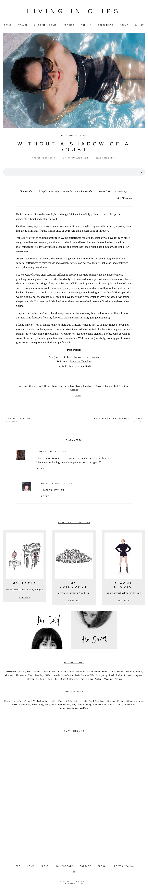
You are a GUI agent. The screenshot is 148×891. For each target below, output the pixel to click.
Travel (83, 679)
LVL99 (80, 884)
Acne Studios (63, 705)
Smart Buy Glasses (69, 324)
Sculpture (137, 675)
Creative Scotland (57, 672)
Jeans (79, 705)
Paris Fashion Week (20, 701)
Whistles (74, 390)
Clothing (87, 705)
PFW (33, 701)
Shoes (56, 679)
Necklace (83, 708)
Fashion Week (93, 672)
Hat (73, 705)
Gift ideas (9, 675)
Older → (118, 420)
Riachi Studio (115, 675)
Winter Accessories (69, 708)
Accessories (69, 136)
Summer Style (99, 705)
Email (78, 396)
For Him (130, 672)
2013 (68, 701)
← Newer (19, 420)
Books (30, 672)
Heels (14, 705)
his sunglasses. (35, 279)
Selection (30, 679)
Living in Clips (74, 11)
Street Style (66, 679)
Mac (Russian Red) (80, 366)
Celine (32, 386)
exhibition (81, 672)
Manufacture (67, 675)
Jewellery (39, 675)
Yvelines (118, 679)
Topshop (99, 386)
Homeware (21, 675)
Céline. (20, 306)
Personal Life (87, 675)
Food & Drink (108, 672)
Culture (70, 672)
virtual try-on (67, 333)
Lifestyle (55, 675)
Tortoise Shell (111, 386)
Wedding (108, 679)
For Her (120, 672)
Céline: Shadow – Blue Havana (81, 357)
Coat (84, 701)
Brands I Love (41, 672)
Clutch (119, 705)
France (139, 672)
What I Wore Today (97, 701)
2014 (54, 701)
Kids (47, 675)
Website (98, 679)
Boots (140, 701)
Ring (41, 705)
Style (83, 136)
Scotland (127, 675)
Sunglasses (88, 386)
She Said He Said (44, 679)
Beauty (21, 672)
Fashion (121, 701)
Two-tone (124, 386)
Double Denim (44, 386)
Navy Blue (57, 386)
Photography (101, 675)
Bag (47, 705)
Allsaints (23, 386)
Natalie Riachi (51, 484)
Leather (76, 701)
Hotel (30, 675)
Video (90, 679)
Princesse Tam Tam (80, 361)
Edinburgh (131, 701)
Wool (53, 705)
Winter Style (129, 705)
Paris (77, 675)
